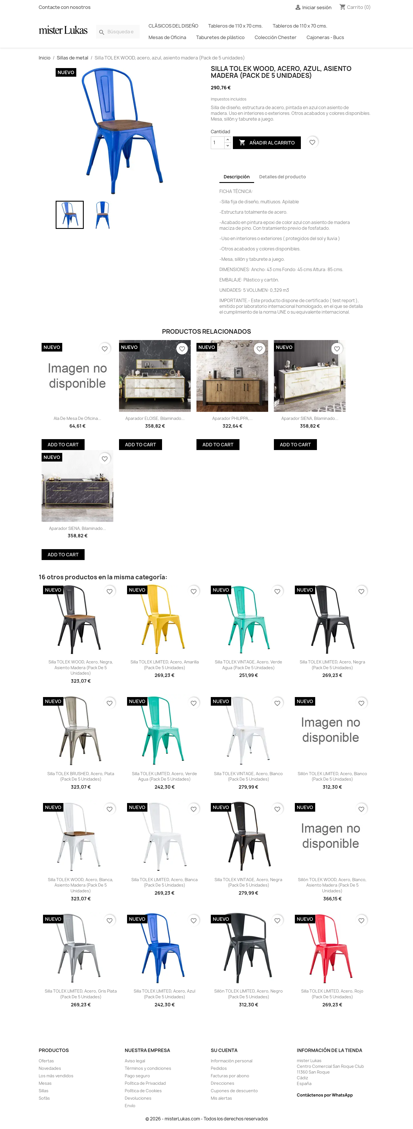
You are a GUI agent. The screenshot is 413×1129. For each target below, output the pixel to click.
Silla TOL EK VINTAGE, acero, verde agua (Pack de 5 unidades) (248, 664)
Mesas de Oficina (167, 37)
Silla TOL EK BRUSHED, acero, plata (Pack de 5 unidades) (80, 776)
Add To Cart (63, 444)
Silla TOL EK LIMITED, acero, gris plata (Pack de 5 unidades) (81, 993)
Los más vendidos (56, 1075)
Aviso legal (135, 1061)
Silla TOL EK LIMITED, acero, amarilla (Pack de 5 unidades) (164, 664)
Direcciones (222, 1083)
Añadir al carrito (267, 142)
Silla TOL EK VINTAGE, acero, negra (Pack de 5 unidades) (248, 882)
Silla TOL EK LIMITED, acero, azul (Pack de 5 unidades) (164, 993)
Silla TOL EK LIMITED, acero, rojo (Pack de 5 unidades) (332, 993)
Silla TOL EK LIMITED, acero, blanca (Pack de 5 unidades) (164, 882)
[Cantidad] (218, 142)
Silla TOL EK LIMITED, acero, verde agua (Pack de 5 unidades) (164, 776)
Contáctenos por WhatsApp (325, 1095)
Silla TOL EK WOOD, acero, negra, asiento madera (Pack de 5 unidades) (80, 667)
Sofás (44, 1098)
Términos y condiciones (148, 1068)
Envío (130, 1105)
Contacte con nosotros (65, 7)
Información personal (231, 1061)
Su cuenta (224, 1050)
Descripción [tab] (237, 177)
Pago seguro (137, 1075)
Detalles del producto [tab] (282, 177)
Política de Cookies (143, 1090)
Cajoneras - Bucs (325, 37)
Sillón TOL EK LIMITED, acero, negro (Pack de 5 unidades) (248, 993)
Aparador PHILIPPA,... (232, 418)
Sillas (43, 1090)
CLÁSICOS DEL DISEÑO (173, 26)
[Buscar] (118, 31)
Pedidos (219, 1068)
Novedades (50, 1068)
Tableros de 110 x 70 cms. (235, 26)
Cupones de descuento (234, 1090)
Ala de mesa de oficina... (77, 418)
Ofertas (46, 1061)
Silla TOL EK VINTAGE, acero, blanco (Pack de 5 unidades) (248, 776)
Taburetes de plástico (220, 37)
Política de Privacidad (145, 1083)
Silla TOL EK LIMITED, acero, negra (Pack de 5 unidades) (332, 664)
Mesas (45, 1083)
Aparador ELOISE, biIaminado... (155, 418)
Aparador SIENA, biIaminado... (309, 418)
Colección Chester (276, 37)
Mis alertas (221, 1098)
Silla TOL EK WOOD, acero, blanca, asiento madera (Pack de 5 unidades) (80, 885)
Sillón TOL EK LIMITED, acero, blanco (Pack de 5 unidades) (332, 776)
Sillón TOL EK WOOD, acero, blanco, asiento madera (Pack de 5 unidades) (332, 885)
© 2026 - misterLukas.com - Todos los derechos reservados (206, 1119)
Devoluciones (138, 1098)
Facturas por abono (230, 1075)
